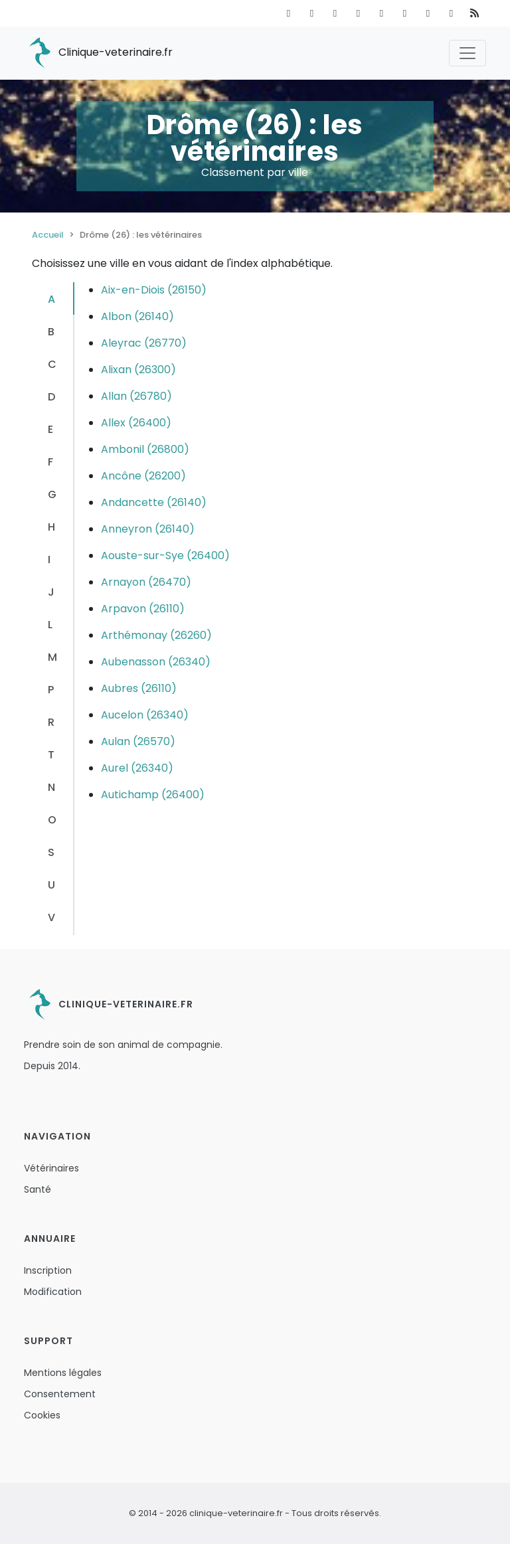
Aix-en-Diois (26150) (154, 290)
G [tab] (52, 494)
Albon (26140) (137, 316)
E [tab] (50, 429)
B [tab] (51, 331)
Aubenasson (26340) (156, 661)
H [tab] (51, 527)
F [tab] (50, 462)
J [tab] (51, 592)
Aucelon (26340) (145, 715)
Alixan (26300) (138, 369)
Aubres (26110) (139, 688)
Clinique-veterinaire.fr (98, 53)
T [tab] (51, 754)
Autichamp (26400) (153, 794)
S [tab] (51, 852)
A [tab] (51, 299)
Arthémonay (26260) (156, 635)
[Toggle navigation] (467, 53)
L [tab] (50, 624)
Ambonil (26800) (145, 449)
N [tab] (51, 787)
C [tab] (52, 364)
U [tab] (51, 885)
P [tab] (51, 689)
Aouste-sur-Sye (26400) (165, 555)
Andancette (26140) (154, 502)
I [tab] (49, 559)
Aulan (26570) (138, 741)
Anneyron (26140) (148, 529)
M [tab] (52, 657)
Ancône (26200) (143, 475)
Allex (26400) (136, 422)
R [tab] (51, 722)
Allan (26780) (136, 396)
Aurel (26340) (137, 768)
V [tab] (51, 917)
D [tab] (51, 396)
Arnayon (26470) (146, 582)
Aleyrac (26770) (144, 343)
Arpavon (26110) (143, 608)
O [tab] (52, 819)
